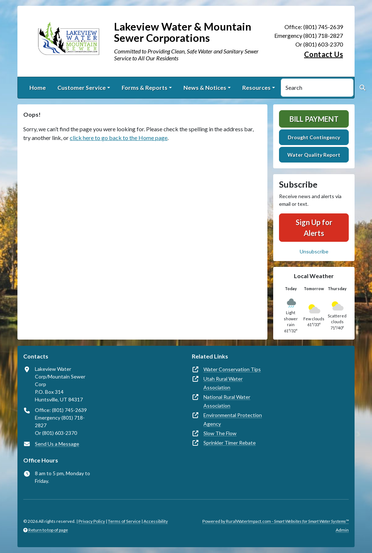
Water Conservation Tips (232, 369)
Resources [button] (256, 87)
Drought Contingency (314, 137)
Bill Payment (314, 119)
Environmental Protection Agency (232, 419)
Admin (342, 530)
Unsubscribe (314, 251)
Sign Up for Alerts (314, 227)
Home (37, 87)
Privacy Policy (91, 521)
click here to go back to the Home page (118, 137)
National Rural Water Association (226, 401)
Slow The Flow (219, 433)
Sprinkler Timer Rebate (229, 443)
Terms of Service (124, 521)
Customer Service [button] (81, 87)
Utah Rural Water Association (223, 383)
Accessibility (155, 521)
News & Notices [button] (204, 87)
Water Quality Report (313, 155)
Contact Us (323, 54)
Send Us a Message (57, 444)
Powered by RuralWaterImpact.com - (275, 521)
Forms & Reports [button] (144, 87)
